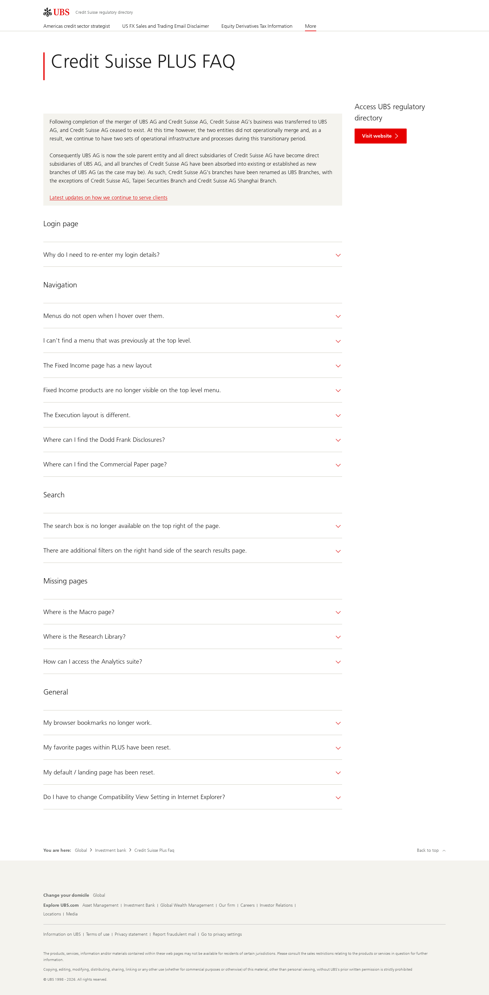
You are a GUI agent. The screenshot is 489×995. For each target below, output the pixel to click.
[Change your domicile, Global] (99, 895)
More (310, 26)
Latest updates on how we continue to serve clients (108, 197)
